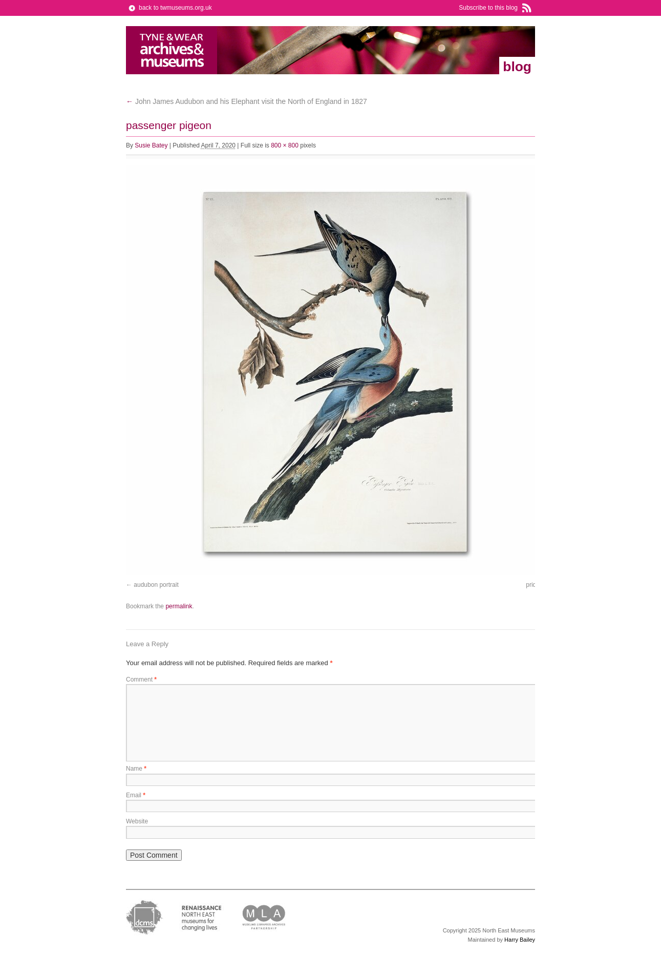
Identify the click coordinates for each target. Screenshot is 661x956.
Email (135, 795)
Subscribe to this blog (488, 7)
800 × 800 (284, 145)
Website (137, 821)
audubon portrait (156, 584)
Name (136, 768)
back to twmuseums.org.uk (175, 7)
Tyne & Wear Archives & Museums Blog (172, 50)
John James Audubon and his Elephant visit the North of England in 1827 (246, 101)
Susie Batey (151, 145)
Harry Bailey (519, 940)
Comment (141, 679)
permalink (178, 606)
